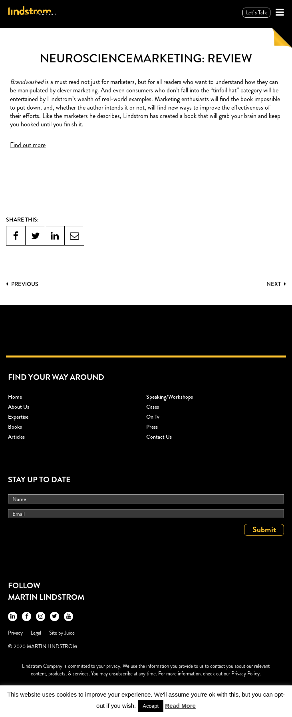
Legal (36, 633)
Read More (180, 705)
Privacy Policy (245, 673)
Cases (152, 407)
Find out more (28, 145)
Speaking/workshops (169, 397)
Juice (69, 633)
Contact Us (159, 437)
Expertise (18, 417)
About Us (18, 407)
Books (15, 427)
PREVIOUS (22, 284)
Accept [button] (151, 706)
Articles (16, 437)
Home (15, 397)
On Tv (152, 417)
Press (152, 427)
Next (276, 284)
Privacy (15, 633)
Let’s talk (256, 12)
